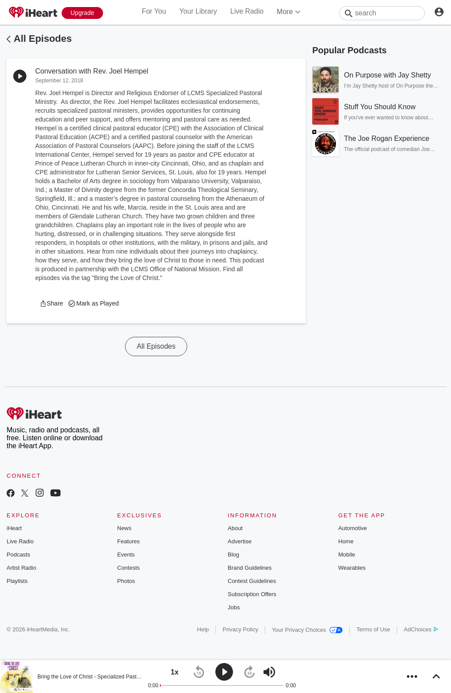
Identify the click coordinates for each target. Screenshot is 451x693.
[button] (51, 303)
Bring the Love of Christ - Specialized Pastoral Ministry (101, 677)
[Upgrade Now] (82, 13)
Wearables (352, 567)
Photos (126, 581)
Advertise (239, 541)
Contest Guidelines (252, 581)
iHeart (14, 528)
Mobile (346, 554)
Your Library (198, 11)
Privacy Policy (240, 629)
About (235, 528)
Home (346, 541)
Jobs (234, 607)
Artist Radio (21, 567)
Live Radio (247, 11)
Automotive (352, 528)
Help (203, 629)
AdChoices (421, 629)
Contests (128, 567)
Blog (233, 554)
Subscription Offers (252, 594)
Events (126, 554)
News (124, 528)
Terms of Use (373, 629)
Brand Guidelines (250, 567)
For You (154, 11)
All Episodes (43, 38)
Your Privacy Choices (307, 630)
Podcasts (18, 554)
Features (128, 541)
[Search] (382, 13)
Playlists (17, 581)
